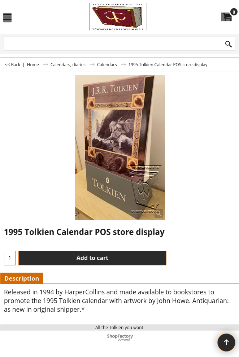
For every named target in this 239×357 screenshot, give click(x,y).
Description (21, 278)
